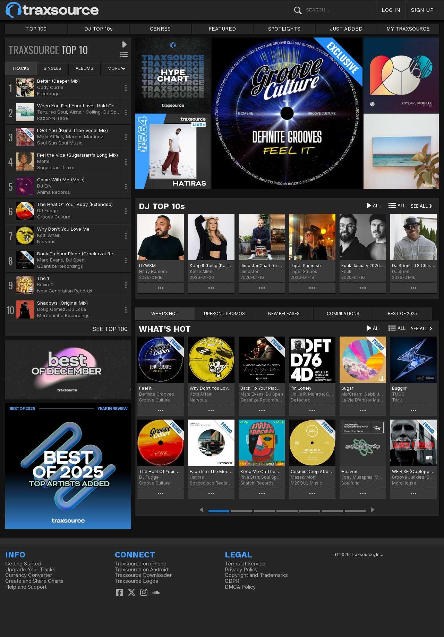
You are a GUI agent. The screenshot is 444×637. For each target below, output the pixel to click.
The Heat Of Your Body (160, 471)
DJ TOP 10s (98, 29)
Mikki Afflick (50, 136)
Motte (43, 161)
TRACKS (20, 68)
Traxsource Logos (136, 581)
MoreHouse (404, 483)
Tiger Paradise (306, 265)
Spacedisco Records (211, 483)
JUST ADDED (346, 29)
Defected (300, 400)
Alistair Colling (85, 112)
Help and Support (25, 587)
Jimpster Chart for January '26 (261, 265)
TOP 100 (36, 29)
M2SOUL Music (306, 483)
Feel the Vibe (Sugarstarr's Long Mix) (77, 155)
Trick (397, 400)
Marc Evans (50, 260)
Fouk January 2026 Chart (362, 265)
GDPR (232, 581)
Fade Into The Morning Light (211, 471)
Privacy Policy (241, 569)
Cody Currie (50, 87)
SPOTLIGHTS (284, 29)
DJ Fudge (47, 210)
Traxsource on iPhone (140, 564)
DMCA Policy (240, 587)
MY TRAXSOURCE (408, 29)
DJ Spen (75, 260)
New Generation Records (64, 290)
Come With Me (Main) (61, 179)
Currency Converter (28, 575)
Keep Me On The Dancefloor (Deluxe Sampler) (261, 471)
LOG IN (391, 10)
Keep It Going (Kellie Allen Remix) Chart (211, 265)
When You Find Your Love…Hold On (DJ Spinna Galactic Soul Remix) (111, 105)
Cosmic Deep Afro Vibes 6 (312, 471)
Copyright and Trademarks (256, 575)
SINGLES (52, 68)
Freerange (48, 93)
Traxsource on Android (141, 569)
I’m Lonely (301, 388)
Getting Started (23, 564)
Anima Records (53, 192)
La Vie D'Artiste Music (362, 400)
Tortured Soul (52, 112)
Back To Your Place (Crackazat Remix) (79, 253)
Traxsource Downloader (143, 575)
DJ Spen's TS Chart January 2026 (413, 265)
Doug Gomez (51, 309)
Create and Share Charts (34, 581)
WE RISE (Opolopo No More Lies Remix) (413, 471)
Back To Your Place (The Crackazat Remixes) (261, 388)
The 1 (43, 278)
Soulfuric (350, 483)
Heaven (349, 471)
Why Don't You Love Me (63, 229)
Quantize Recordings (60, 266)
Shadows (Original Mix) (62, 303)
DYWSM (147, 265)
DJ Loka (77, 309)
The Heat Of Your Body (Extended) (75, 204)
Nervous (46, 241)
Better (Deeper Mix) (58, 81)
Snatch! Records (257, 483)
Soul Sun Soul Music (60, 143)
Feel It (145, 388)
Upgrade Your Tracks (30, 569)
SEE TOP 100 (110, 328)
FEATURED (222, 29)
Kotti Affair (48, 235)
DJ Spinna (114, 112)
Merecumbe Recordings (63, 315)
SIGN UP (422, 10)
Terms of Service (245, 564)
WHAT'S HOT (165, 329)
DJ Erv (44, 186)
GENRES (160, 29)
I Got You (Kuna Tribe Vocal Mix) (72, 130)
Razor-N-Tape (52, 118)
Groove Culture (53, 217)
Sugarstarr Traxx (55, 167)
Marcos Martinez (84, 136)
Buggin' (399, 388)
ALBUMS (84, 68)
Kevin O (45, 284)
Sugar (347, 388)
